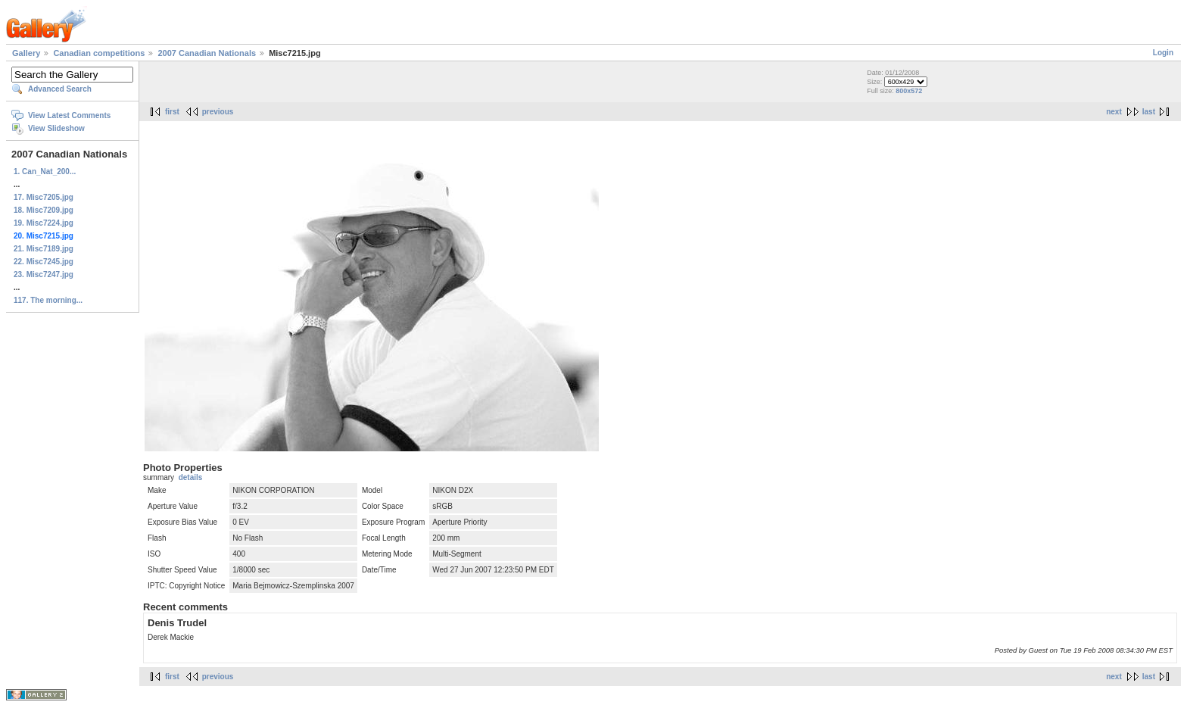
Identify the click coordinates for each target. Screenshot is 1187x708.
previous (218, 112)
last (1148, 112)
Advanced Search (60, 89)
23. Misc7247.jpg (43, 274)
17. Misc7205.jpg (43, 197)
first (172, 112)
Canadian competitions (99, 53)
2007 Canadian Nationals (206, 53)
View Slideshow (56, 128)
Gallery (26, 53)
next (1114, 112)
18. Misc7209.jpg (43, 210)
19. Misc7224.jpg (43, 223)
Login (1163, 52)
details (191, 477)
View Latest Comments (69, 115)
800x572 (909, 91)
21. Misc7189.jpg (43, 249)
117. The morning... (48, 300)
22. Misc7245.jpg (43, 261)
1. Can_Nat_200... (45, 171)
